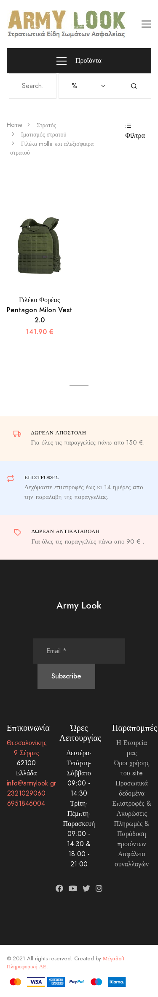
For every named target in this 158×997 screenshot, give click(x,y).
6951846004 (26, 803)
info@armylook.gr (31, 783)
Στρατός (46, 125)
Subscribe (66, 676)
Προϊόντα (79, 61)
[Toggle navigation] (146, 24)
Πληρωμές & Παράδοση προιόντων (132, 834)
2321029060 (26, 793)
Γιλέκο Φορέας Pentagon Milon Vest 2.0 (39, 310)
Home (14, 125)
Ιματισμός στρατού (44, 135)
